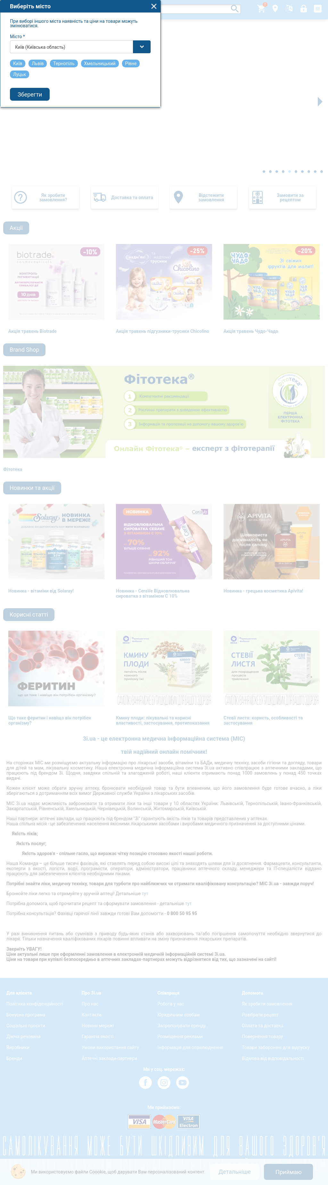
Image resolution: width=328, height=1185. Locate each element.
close (237, 545)
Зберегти (114, 633)
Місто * (101, 575)
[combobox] (164, 586)
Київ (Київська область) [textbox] (124, 586)
